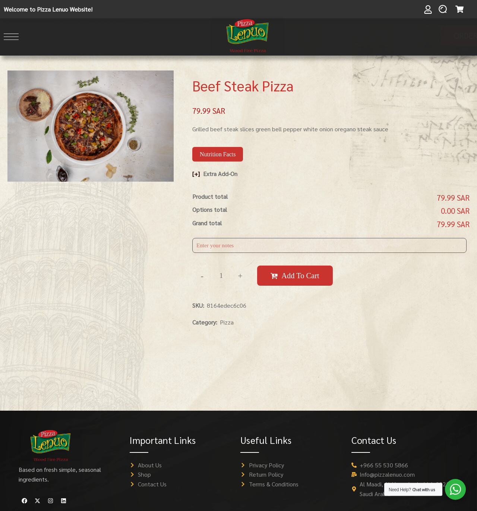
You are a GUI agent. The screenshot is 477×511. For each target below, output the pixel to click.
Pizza (227, 322)
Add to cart (300, 276)
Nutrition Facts (218, 154)
